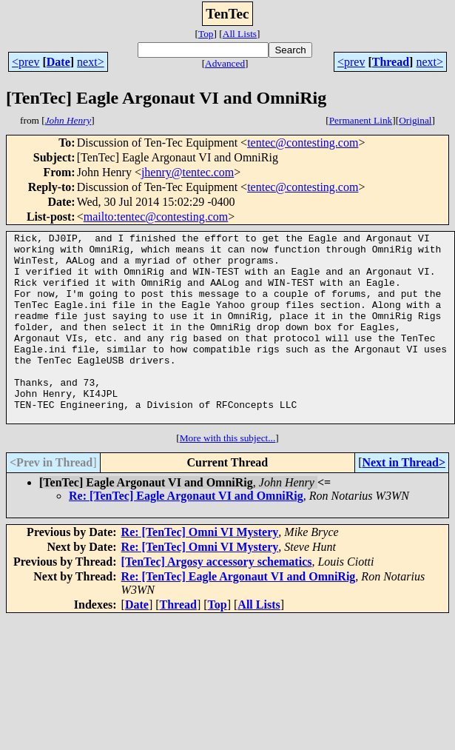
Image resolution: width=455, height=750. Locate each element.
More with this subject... (228, 475)
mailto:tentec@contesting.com (156, 216)
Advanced (225, 63)
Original (415, 120)
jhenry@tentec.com (187, 172)
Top (206, 33)
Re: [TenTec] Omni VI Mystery (200, 569)
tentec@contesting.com (302, 142)
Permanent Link (361, 120)
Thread (390, 62)
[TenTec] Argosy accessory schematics (216, 599)
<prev (25, 62)
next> (90, 62)
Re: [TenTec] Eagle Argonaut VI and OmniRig (186, 533)
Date (58, 62)
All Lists (240, 33)
